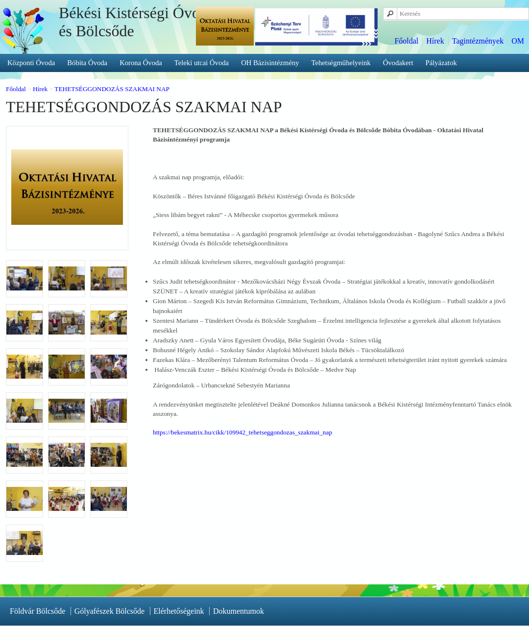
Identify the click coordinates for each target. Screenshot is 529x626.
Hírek (435, 41)
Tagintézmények (478, 41)
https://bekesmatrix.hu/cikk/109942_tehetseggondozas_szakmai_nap (242, 432)
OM (517, 41)
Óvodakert (398, 63)
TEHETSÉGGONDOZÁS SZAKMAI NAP (111, 89)
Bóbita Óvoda (87, 63)
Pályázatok (441, 63)
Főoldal (406, 41)
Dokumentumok (238, 611)
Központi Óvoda (31, 63)
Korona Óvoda (141, 63)
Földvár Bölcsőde (37, 611)
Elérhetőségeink (179, 611)
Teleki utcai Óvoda (201, 63)
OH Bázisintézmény (270, 63)
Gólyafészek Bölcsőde (109, 611)
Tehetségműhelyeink (341, 63)
